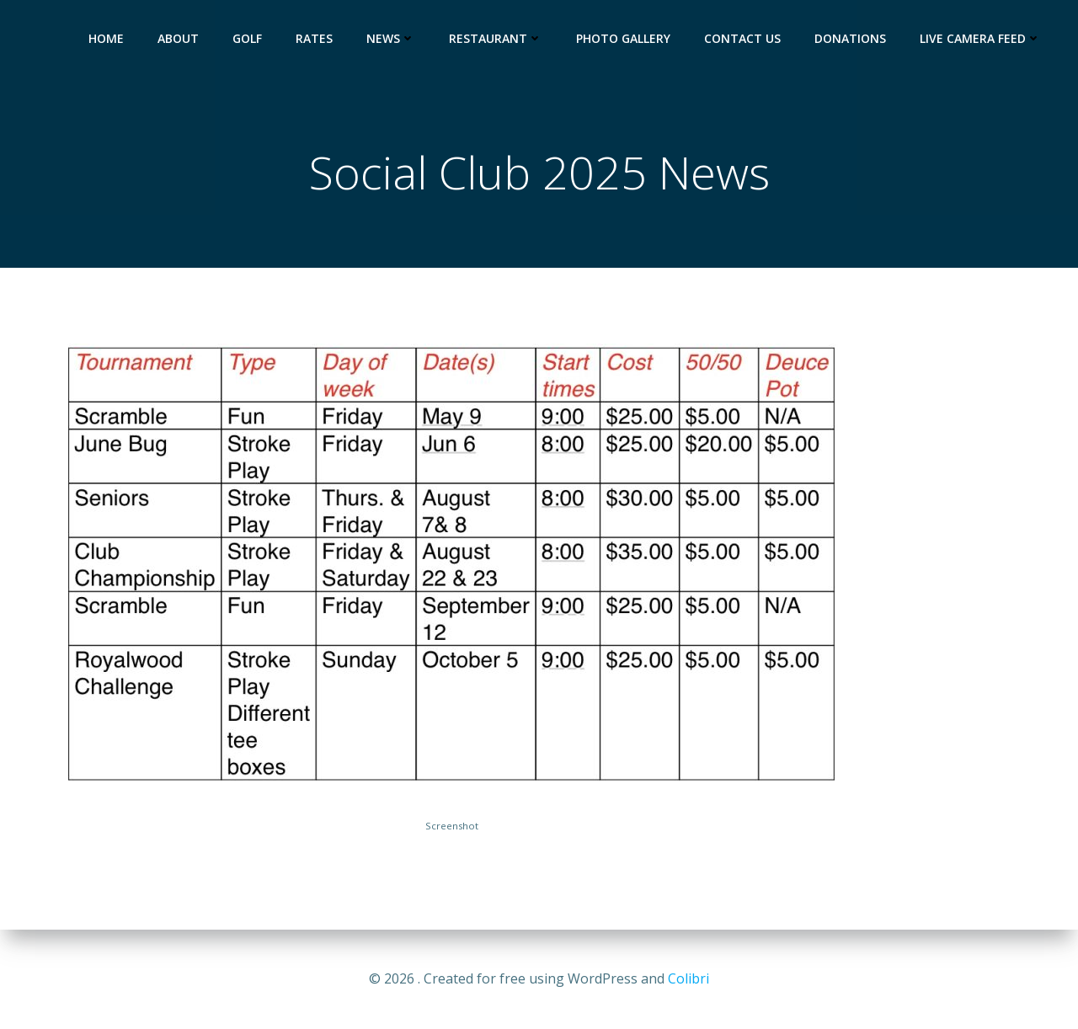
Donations (850, 38)
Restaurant (495, 38)
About (178, 38)
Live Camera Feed (980, 38)
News (390, 38)
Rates (314, 38)
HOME (106, 38)
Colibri (688, 978)
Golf (247, 38)
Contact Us (742, 38)
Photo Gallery (623, 38)
